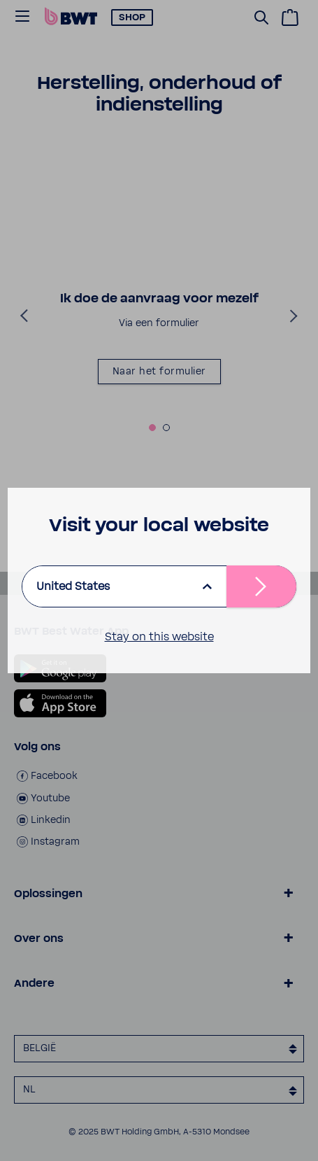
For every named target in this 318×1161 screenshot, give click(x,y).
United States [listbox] (73, 586)
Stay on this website (159, 637)
